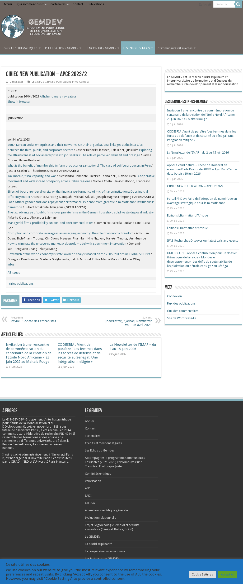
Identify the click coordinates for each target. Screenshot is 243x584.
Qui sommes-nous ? (30, 4)
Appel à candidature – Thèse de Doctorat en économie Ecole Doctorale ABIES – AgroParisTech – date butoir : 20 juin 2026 (202, 169)
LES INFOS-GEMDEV (136, 48)
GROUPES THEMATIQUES (20, 48)
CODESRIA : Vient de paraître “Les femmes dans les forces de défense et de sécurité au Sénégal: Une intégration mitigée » (80, 353)
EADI (88, 495)
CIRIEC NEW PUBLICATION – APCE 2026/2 (195, 186)
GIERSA (90, 503)
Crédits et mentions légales (103, 443)
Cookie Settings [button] (202, 574)
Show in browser (19, 101)
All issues (14, 272)
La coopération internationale (105, 551)
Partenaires (58, 4)
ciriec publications (20, 283)
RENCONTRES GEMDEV (101, 48)
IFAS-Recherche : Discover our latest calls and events (202, 240)
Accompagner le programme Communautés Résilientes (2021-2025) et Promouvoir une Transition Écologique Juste (115, 462)
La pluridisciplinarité (98, 544)
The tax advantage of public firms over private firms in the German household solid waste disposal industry (81, 212)
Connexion (174, 296)
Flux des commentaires (182, 311)
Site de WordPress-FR (181, 318)
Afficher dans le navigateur (58, 96)
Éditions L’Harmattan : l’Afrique (187, 215)
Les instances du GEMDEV (102, 558)
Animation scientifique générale (106, 510)
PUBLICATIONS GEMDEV (61, 48)
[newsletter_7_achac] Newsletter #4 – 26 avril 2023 (127, 321)
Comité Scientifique (98, 473)
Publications (96, 4)
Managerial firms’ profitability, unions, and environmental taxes (50, 223)
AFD (87, 488)
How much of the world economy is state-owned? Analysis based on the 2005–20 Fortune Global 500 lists (79, 254)
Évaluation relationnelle (100, 517)
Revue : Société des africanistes (35, 319)
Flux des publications (181, 303)
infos (11, 264)
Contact (78, 4)
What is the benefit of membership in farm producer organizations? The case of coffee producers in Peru (79, 165)
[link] (48, 426)
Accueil (8, 4)
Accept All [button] (227, 574)
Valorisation (93, 481)
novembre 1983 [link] (48, 426)
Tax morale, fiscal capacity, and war (32, 176)
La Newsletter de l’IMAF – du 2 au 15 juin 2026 (132, 346)
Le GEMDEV (92, 536)
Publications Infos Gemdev (72, 81)
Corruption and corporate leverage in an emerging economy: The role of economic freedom (70, 233)
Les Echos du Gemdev (99, 450)
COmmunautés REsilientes (175, 48)
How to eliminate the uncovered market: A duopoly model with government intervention (67, 243)
